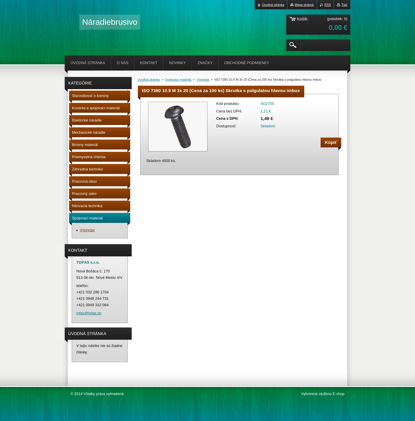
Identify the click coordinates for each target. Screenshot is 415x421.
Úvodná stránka (149, 79)
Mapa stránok (304, 4)
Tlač (344, 4)
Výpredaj (203, 79)
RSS (327, 4)
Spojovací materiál (178, 79)
